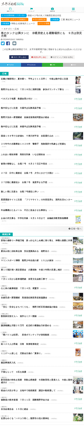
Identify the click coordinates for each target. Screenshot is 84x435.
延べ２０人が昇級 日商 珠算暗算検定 (42, 343)
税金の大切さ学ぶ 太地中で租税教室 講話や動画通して (42, 389)
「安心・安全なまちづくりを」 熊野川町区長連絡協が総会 (42, 306)
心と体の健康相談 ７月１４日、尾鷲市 (42, 287)
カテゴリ (8, 29)
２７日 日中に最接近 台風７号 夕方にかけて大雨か (42, 173)
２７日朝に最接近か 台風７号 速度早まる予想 (42, 182)
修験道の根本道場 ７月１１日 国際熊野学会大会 (42, 398)
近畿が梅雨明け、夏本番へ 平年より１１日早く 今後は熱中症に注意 (42, 80)
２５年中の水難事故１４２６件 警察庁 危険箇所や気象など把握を (42, 145)
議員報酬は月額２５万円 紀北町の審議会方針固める (42, 324)
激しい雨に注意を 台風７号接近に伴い (42, 191)
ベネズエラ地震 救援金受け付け (42, 98)
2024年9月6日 (9, 39)
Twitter (10, 65)
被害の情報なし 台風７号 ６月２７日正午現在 (42, 163)
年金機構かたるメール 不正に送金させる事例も (42, 210)
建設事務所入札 (42, 361)
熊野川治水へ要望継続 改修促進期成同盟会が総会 (42, 117)
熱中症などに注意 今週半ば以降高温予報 (42, 108)
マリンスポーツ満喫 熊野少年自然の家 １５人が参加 (42, 259)
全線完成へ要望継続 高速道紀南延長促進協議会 (42, 296)
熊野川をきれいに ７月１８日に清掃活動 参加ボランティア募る (42, 89)
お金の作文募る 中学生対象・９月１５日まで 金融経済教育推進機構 (42, 219)
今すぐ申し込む (18, 57)
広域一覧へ (75, 228)
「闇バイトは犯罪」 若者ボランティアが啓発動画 (42, 333)
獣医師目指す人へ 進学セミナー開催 (42, 315)
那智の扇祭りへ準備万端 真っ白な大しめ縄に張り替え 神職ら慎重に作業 (42, 240)
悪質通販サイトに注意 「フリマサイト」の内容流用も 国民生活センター (42, 201)
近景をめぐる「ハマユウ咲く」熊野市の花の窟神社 (42, 417)
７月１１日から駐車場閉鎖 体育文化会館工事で (42, 278)
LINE (52, 65)
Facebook (31, 65)
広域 (17, 29)
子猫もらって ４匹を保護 (42, 371)
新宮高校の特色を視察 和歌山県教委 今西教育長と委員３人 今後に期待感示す (42, 380)
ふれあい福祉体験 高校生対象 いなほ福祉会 (42, 154)
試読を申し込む (38, 57)
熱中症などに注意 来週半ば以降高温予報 (42, 126)
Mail (73, 65)
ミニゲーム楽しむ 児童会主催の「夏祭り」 (42, 352)
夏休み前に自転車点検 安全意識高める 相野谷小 (42, 250)
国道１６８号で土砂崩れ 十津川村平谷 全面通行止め (42, 136)
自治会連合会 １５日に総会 (42, 408)
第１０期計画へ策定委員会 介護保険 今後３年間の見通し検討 (42, 268)
